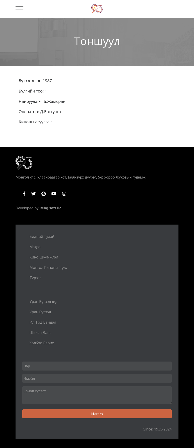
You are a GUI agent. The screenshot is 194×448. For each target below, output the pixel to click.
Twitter (33, 194)
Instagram (64, 194)
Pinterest (43, 194)
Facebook (24, 194)
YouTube (53, 194)
